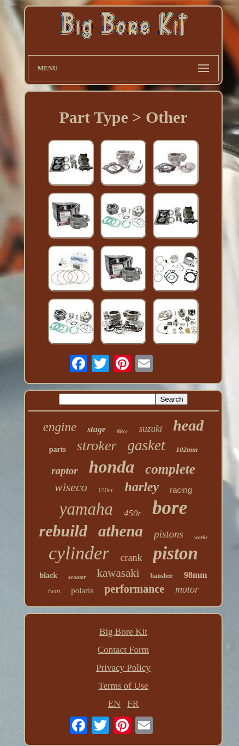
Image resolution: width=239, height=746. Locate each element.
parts (57, 449)
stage (96, 429)
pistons (168, 534)
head (188, 425)
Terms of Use (123, 686)
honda (112, 466)
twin (54, 591)
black (48, 575)
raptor (64, 470)
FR (133, 704)
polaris (82, 590)
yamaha (86, 508)
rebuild (63, 531)
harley (142, 487)
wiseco (71, 487)
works (200, 537)
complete (170, 469)
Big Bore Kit (123, 631)
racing (181, 489)
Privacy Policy (123, 668)
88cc (122, 431)
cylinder (79, 553)
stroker (97, 445)
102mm (187, 449)
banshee (162, 576)
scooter (77, 577)
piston (175, 553)
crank (131, 557)
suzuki (151, 428)
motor (187, 589)
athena (120, 531)
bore (169, 507)
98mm (195, 575)
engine (59, 427)
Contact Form (123, 649)
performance (134, 589)
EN (114, 704)
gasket (146, 445)
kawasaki (118, 573)
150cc (106, 490)
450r (132, 513)
